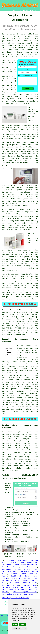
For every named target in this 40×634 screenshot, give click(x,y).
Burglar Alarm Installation (24, 562)
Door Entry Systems (10, 567)
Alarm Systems (21, 580)
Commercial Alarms (21, 578)
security (34, 411)
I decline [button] (22, 624)
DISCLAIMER (33, 10)
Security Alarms (18, 574)
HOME (14, 10)
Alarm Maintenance (18, 560)
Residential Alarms (10, 565)
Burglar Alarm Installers (13, 587)
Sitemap (3, 616)
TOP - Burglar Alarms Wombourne (15, 598)
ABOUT (19, 10)
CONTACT (25, 10)
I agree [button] (15, 624)
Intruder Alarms (30, 583)
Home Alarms (15, 583)
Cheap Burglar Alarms (25, 592)
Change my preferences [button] (19, 628)
